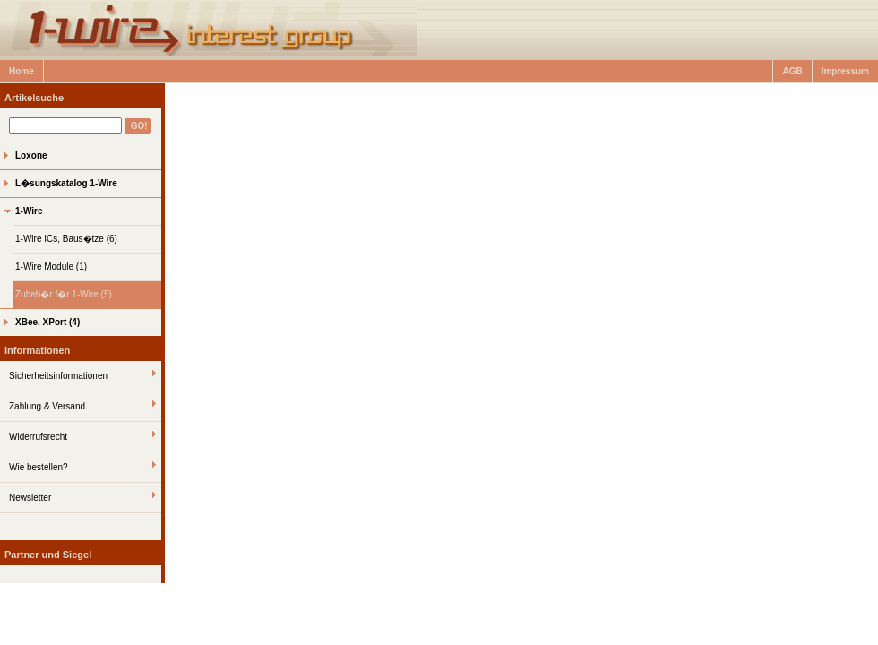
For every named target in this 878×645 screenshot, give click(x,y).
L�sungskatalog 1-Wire (66, 183)
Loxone (31, 155)
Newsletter (30, 498)
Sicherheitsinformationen (58, 376)
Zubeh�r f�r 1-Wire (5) (63, 294)
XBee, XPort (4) (47, 322)
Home (21, 71)
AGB (792, 71)
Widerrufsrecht (38, 437)
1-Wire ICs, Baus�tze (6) (66, 239)
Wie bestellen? (38, 467)
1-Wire (28, 211)
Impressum (845, 71)
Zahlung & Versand (47, 406)
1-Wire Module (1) (51, 266)
